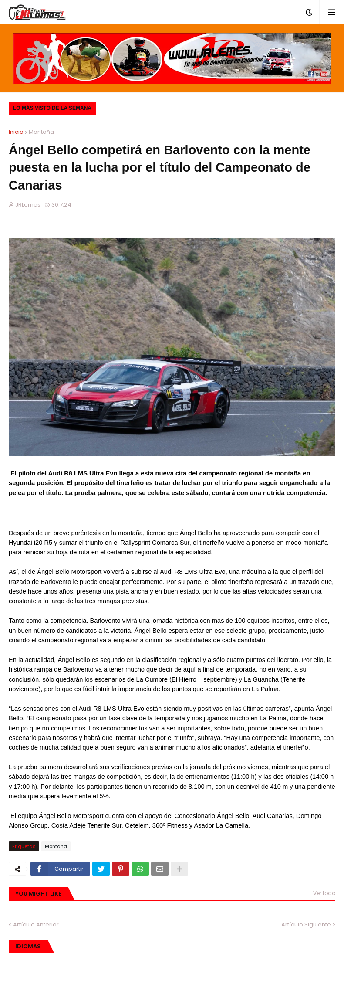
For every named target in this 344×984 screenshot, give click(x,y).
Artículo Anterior (36, 924)
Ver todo (324, 893)
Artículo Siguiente (306, 924)
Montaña (41, 132)
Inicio (16, 132)
